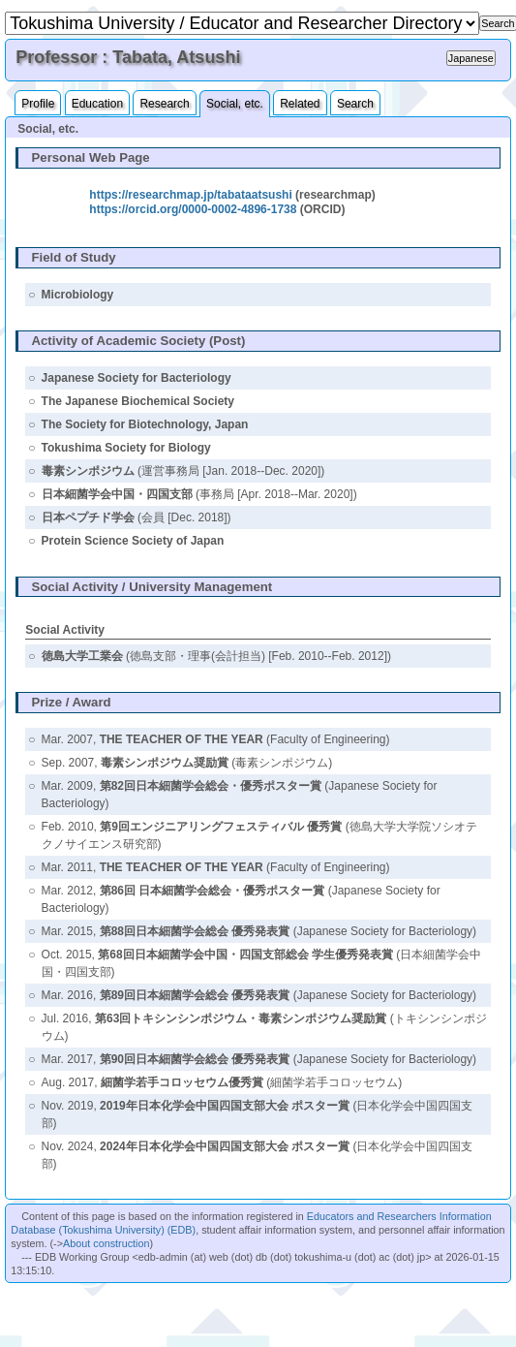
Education (97, 103)
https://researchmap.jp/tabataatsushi (190, 195)
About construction (106, 1243)
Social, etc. (234, 103)
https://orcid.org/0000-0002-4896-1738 (192, 209)
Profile (37, 103)
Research (164, 103)
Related (299, 103)
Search (355, 103)
